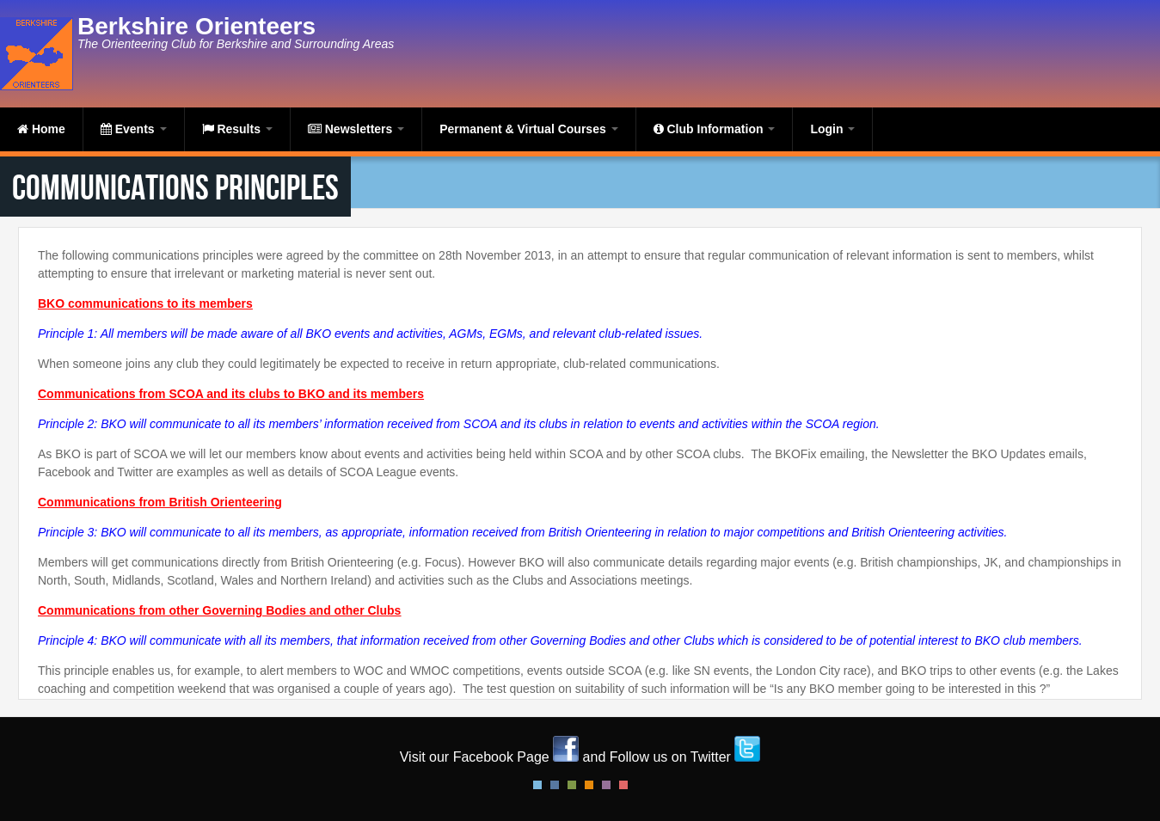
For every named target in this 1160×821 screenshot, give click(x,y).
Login (832, 129)
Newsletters (356, 129)
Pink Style (606, 785)
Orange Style (589, 785)
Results (237, 129)
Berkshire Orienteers (196, 26)
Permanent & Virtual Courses (528, 129)
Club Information (715, 129)
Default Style (537, 785)
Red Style (623, 785)
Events (134, 129)
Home (41, 129)
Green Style (572, 785)
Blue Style (554, 785)
